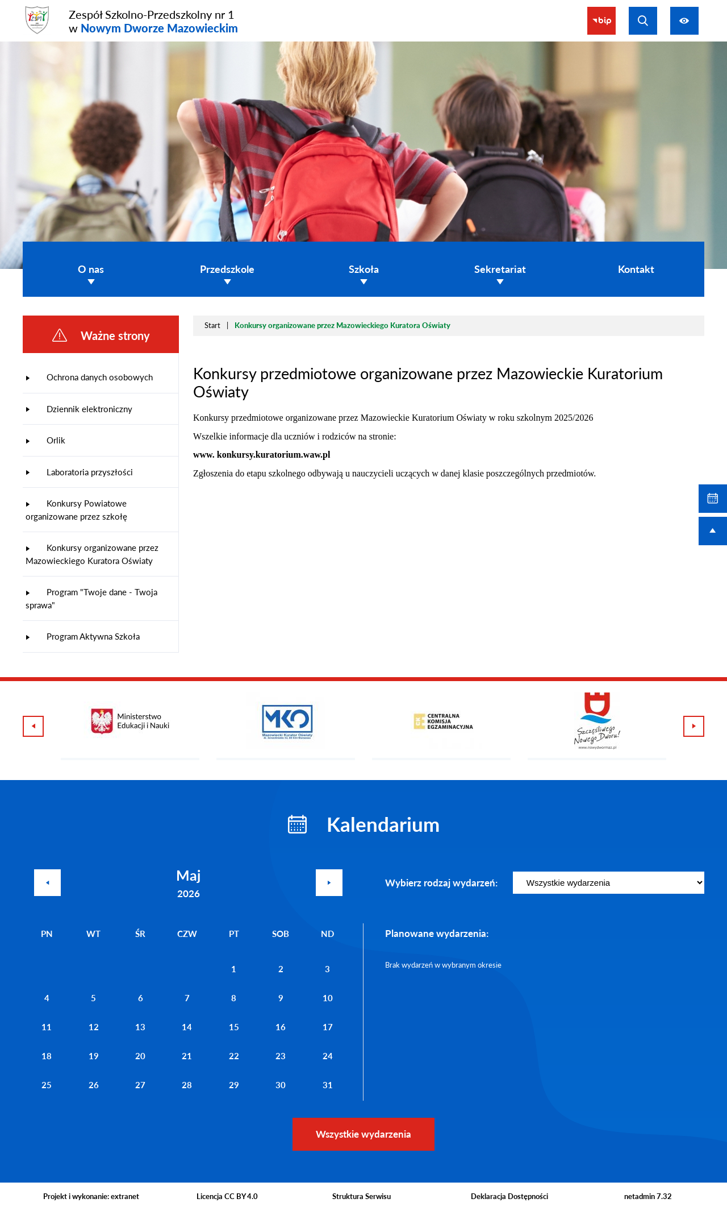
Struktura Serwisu (361, 1196)
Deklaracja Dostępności (509, 1196)
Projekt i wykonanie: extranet (91, 1196)
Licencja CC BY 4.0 (227, 1196)
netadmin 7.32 (648, 1196)
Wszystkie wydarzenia (363, 1134)
